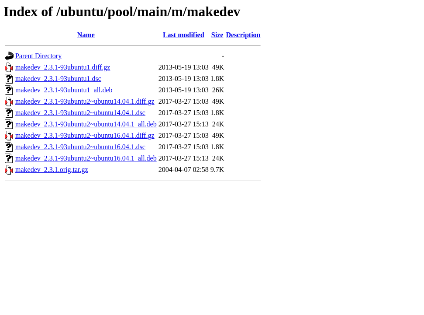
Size (217, 34)
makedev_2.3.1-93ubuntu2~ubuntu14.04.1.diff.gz (85, 101)
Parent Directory (38, 56)
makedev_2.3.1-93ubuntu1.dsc (58, 78)
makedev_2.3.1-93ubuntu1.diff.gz (62, 67)
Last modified (183, 34)
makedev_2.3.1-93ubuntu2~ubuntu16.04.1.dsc (80, 146)
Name (86, 34)
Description (243, 34)
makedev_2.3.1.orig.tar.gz (51, 169)
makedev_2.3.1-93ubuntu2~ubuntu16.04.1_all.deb (86, 158)
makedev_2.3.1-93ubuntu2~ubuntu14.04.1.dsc (80, 112)
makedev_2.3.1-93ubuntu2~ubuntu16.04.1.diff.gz (85, 135)
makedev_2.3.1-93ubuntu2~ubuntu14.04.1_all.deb (86, 124)
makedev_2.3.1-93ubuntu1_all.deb (64, 90)
